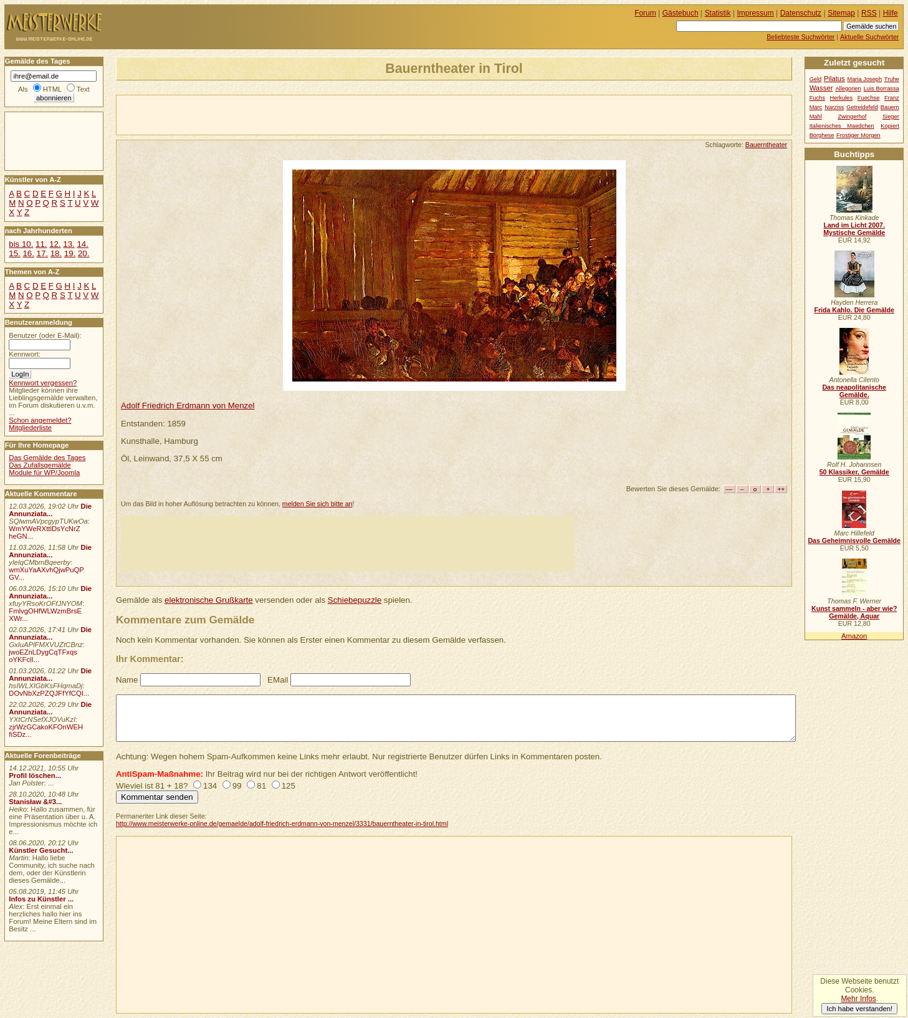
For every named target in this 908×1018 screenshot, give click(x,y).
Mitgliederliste (30, 427)
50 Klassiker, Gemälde (854, 472)
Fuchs (817, 98)
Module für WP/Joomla (44, 472)
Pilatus (834, 78)
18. (56, 253)
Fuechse (869, 98)
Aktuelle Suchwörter (869, 37)
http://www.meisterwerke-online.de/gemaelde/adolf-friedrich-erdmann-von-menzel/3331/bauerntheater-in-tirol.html (282, 823)
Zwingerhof (852, 116)
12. (54, 244)
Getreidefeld (862, 107)
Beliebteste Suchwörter (800, 37)
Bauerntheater (766, 144)
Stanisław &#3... (35, 801)
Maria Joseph (864, 79)
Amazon (854, 636)
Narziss (834, 107)
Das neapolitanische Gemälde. (854, 390)
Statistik (718, 13)
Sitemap (841, 13)
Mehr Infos (858, 998)
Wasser (821, 88)
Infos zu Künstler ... (41, 899)
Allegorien (848, 88)
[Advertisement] (262, 114)
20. (83, 253)
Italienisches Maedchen (842, 126)
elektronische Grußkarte (209, 600)
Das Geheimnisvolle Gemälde (854, 540)
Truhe (891, 79)
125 (288, 785)
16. (28, 253)
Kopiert (890, 126)
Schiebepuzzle (354, 600)
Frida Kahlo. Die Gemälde (854, 310)
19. (69, 253)
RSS (869, 13)
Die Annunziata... (50, 509)
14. (82, 244)
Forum (645, 13)
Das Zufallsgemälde (40, 465)
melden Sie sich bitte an (317, 503)
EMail (277, 679)
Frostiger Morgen (858, 135)
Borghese (822, 135)
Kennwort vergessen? (43, 383)
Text (83, 89)
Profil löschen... (35, 775)
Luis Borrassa (881, 88)
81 (261, 785)
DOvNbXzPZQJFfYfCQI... (49, 693)
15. (14, 253)
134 (210, 785)
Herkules (841, 98)
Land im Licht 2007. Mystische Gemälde (854, 228)
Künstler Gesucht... (41, 850)
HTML (52, 89)
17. (42, 253)
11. (41, 244)
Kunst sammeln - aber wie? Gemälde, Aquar (854, 612)
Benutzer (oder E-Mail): (45, 335)
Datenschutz (800, 13)
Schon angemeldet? (40, 420)
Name (127, 679)
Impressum (755, 13)
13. (68, 244)
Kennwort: (25, 354)
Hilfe (890, 13)
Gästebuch (680, 13)
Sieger (890, 116)
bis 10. (21, 244)
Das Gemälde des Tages (47, 457)
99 (237, 785)
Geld (816, 79)
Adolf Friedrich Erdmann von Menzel (188, 405)
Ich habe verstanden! (859, 1008)
